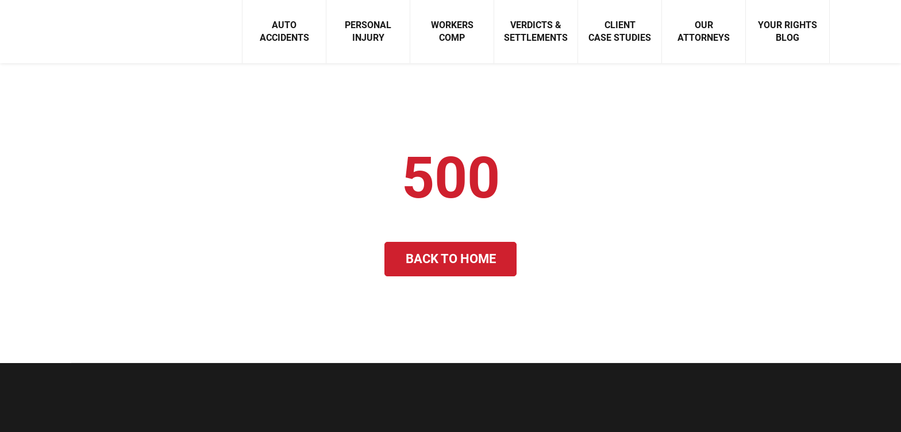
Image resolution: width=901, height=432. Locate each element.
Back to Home (451, 259)
